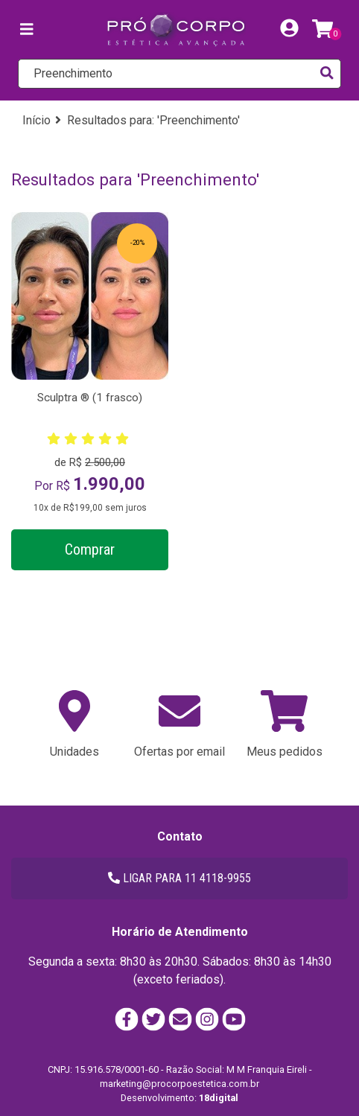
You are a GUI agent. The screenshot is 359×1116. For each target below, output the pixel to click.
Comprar (90, 549)
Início (36, 120)
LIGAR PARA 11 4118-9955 (179, 878)
